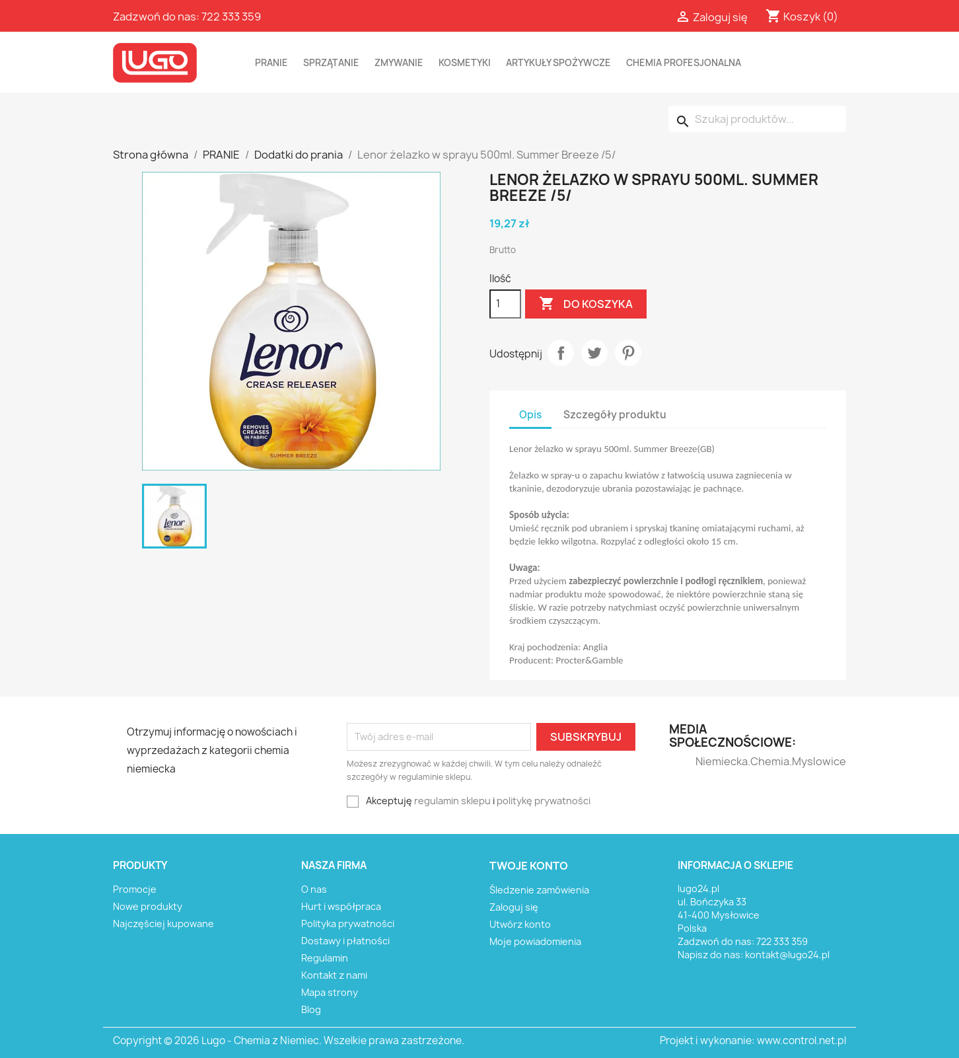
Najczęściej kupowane (163, 923)
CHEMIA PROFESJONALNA (683, 63)
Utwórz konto (520, 924)
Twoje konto (528, 865)
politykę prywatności (543, 800)
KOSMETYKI (465, 63)
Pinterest (628, 353)
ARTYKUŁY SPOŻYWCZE (558, 63)
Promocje (135, 889)
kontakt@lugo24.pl (787, 954)
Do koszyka (586, 304)
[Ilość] (505, 304)
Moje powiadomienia (535, 941)
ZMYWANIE (398, 63)
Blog (311, 1009)
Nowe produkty (147, 906)
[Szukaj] (757, 119)
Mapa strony (329, 992)
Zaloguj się (513, 907)
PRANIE (271, 63)
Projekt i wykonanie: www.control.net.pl (753, 1040)
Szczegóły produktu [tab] (614, 415)
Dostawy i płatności (345, 940)
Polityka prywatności (347, 923)
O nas (314, 889)
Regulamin (324, 958)
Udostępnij (561, 353)
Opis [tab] (530, 415)
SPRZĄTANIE (331, 63)
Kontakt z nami (334, 975)
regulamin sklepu (452, 800)
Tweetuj (594, 353)
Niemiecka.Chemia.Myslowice (721, 761)
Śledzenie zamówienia (539, 890)
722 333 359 (231, 16)
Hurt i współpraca (341, 906)
